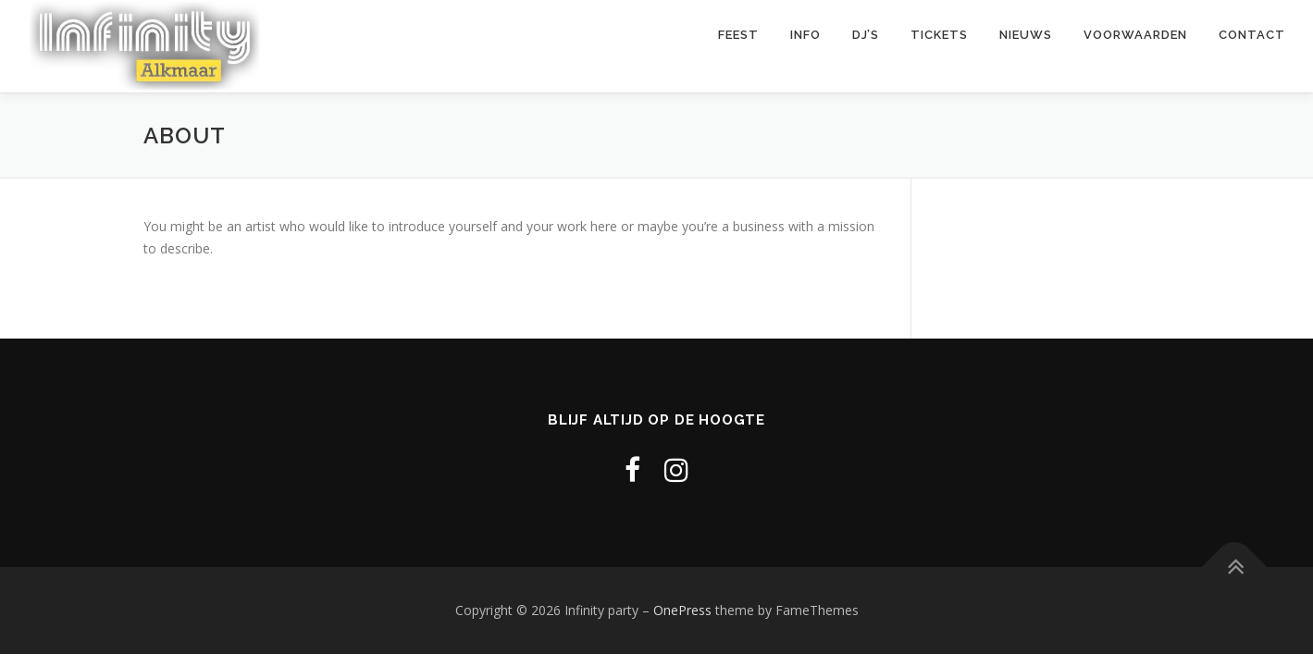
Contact (1252, 46)
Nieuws (1025, 46)
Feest (738, 46)
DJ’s (865, 46)
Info (805, 46)
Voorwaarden (1135, 46)
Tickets (939, 46)
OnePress (682, 610)
